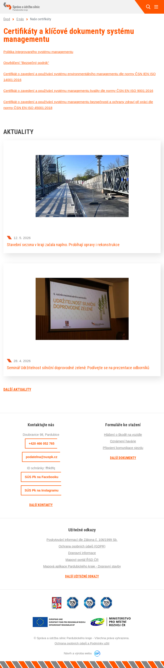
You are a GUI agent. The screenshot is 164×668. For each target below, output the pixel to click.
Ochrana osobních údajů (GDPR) (82, 546)
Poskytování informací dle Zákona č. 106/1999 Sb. (82, 540)
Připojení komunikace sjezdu (123, 448)
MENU (156, 7)
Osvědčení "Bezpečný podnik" (26, 63)
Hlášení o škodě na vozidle (123, 434)
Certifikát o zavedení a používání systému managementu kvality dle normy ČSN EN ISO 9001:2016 (78, 91)
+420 (41, 443)
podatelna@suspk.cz (41, 457)
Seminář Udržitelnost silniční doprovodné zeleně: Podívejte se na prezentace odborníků (78, 367)
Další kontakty (41, 505)
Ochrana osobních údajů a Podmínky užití (82, 643)
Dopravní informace (82, 553)
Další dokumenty (123, 457)
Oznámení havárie (123, 441)
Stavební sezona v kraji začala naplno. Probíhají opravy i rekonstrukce (63, 244)
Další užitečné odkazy (82, 576)
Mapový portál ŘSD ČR (82, 560)
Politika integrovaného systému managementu (38, 52)
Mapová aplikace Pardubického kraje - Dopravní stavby (82, 566)
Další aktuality (17, 389)
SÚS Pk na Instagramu (42, 490)
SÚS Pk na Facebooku (41, 477)
